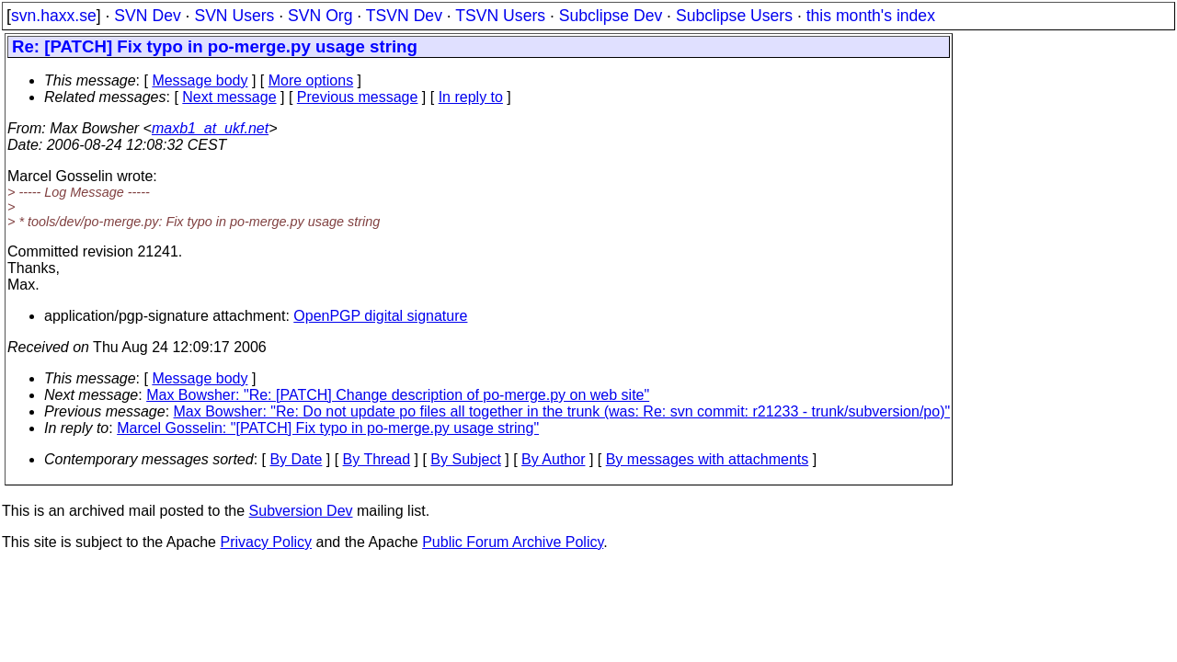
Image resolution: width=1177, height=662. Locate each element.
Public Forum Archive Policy (512, 542)
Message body (199, 80)
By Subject (465, 459)
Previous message (357, 97)
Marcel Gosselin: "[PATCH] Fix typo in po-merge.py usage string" (328, 428)
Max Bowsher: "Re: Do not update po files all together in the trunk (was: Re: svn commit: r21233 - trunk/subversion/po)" (562, 411)
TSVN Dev (404, 15)
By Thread (377, 459)
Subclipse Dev (610, 15)
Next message (229, 97)
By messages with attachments (707, 459)
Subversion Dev (301, 511)
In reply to (471, 97)
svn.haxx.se (54, 15)
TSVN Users (500, 15)
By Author (553, 459)
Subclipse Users (734, 15)
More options (311, 80)
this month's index (870, 15)
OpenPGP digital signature (380, 316)
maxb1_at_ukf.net (210, 128)
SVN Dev (147, 15)
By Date (295, 459)
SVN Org (320, 15)
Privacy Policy (266, 542)
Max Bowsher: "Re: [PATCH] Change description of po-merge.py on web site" (397, 395)
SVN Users (234, 15)
